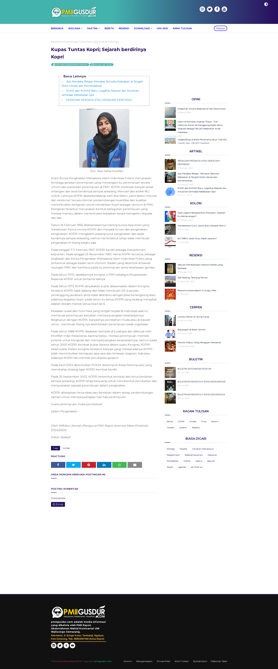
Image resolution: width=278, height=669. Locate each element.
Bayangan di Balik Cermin (192, 329)
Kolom (214, 421)
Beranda (55, 41)
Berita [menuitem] (109, 28)
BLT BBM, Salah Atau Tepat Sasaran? (197, 238)
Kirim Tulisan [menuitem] (182, 28)
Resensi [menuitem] (124, 28)
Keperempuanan (194, 454)
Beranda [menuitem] (57, 28)
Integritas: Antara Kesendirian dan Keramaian (202, 108)
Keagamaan (173, 454)
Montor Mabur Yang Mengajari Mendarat (199, 342)
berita (170, 421)
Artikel (65, 41)
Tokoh (170, 467)
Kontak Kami (200, 661)
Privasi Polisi (163, 661)
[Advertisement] (196, 66)
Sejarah (211, 461)
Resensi (196, 427)
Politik (187, 461)
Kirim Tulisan (182, 661)
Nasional (212, 454)
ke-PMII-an (197, 467)
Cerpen (171, 427)
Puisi (203, 421)
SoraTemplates (67, 661)
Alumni (128, 661)
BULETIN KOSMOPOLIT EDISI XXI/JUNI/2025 (201, 381)
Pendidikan (173, 461)
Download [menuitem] (142, 28)
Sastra (198, 461)
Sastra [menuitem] (92, 28)
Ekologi (171, 448)
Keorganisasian (144, 661)
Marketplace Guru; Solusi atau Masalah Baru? (202, 225)
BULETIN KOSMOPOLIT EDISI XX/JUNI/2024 (201, 394)
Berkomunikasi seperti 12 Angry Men (197, 290)
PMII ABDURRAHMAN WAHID (71, 64)
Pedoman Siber (219, 661)
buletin (183, 427)
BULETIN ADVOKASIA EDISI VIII (194, 368)
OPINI (181, 421)
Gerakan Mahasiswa (203, 448)
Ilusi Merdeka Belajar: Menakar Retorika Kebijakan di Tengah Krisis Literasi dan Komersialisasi (198, 177)
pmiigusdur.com (103, 661)
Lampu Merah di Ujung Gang (193, 316)
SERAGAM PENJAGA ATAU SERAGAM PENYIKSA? (99, 100)
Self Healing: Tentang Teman (193, 277)
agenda (182, 467)
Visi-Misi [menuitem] (162, 28)
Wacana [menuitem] (74, 28)
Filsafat (183, 448)
